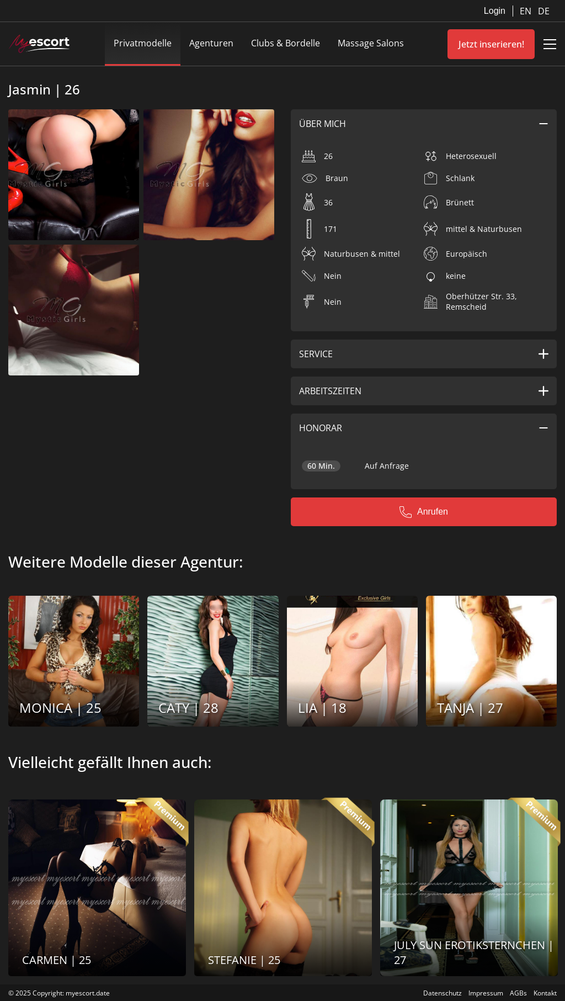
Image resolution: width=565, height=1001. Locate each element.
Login (494, 10)
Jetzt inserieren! (491, 44)
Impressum (485, 993)
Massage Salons (371, 43)
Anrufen (423, 512)
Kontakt (545, 993)
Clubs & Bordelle (285, 43)
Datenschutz (442, 993)
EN (527, 11)
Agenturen (211, 43)
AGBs (518, 993)
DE (544, 11)
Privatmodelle (143, 43)
